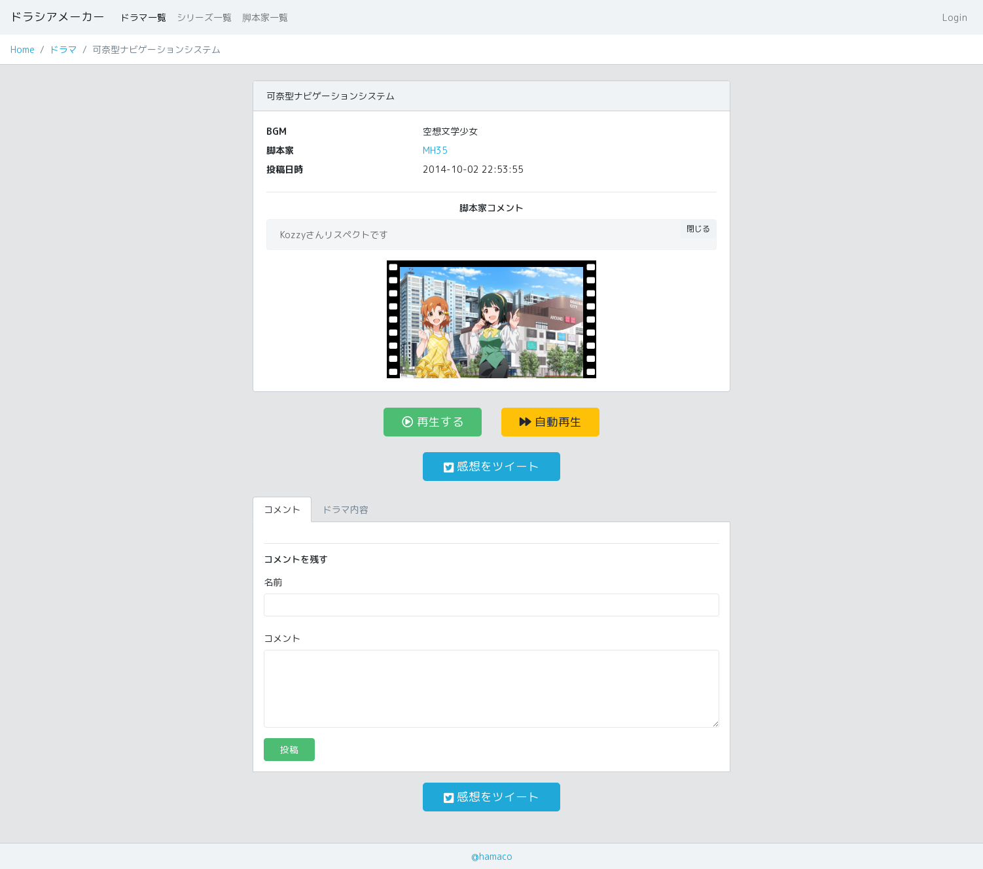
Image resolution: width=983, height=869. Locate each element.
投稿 (289, 749)
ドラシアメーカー (57, 17)
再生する (433, 422)
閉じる (698, 228)
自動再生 (551, 422)
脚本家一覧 (265, 17)
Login (954, 17)
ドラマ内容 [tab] (345, 509)
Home (22, 49)
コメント (282, 638)
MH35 (435, 150)
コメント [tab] (282, 509)
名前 (273, 582)
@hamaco (491, 856)
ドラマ (63, 49)
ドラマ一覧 (143, 17)
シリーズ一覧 (204, 17)
